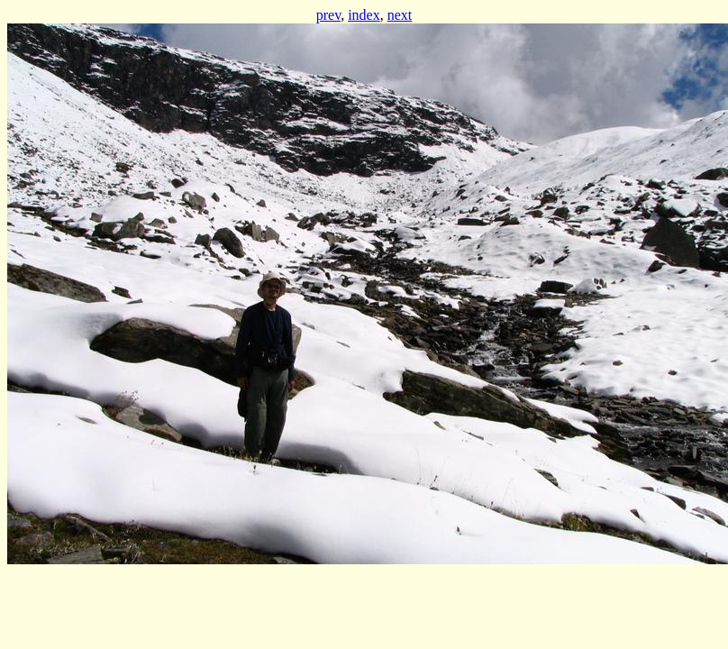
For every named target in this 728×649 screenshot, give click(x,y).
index (364, 15)
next (400, 15)
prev (328, 15)
